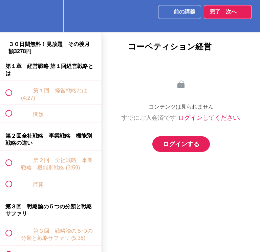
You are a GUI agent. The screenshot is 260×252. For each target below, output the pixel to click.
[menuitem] (50, 16)
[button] (12, 16)
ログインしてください (208, 117)
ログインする (181, 144)
